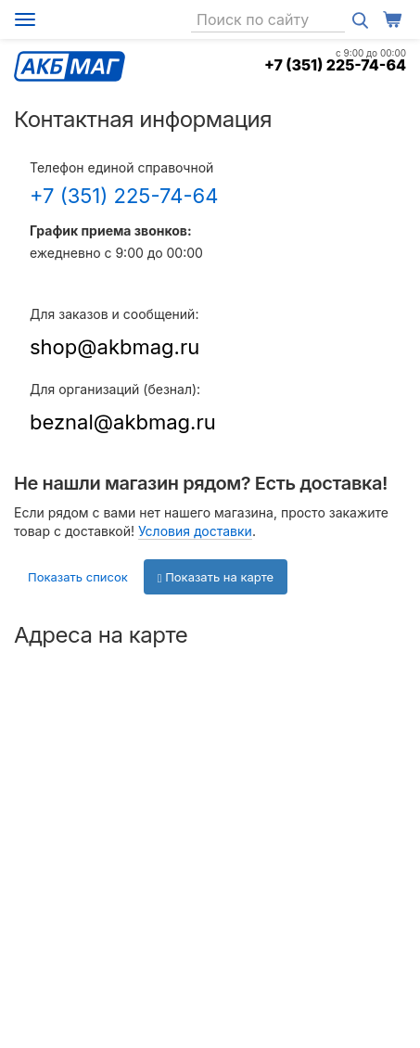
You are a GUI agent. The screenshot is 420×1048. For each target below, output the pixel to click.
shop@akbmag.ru (114, 347)
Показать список (78, 576)
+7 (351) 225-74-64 (335, 65)
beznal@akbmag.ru (123, 422)
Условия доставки (195, 531)
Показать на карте (216, 576)
